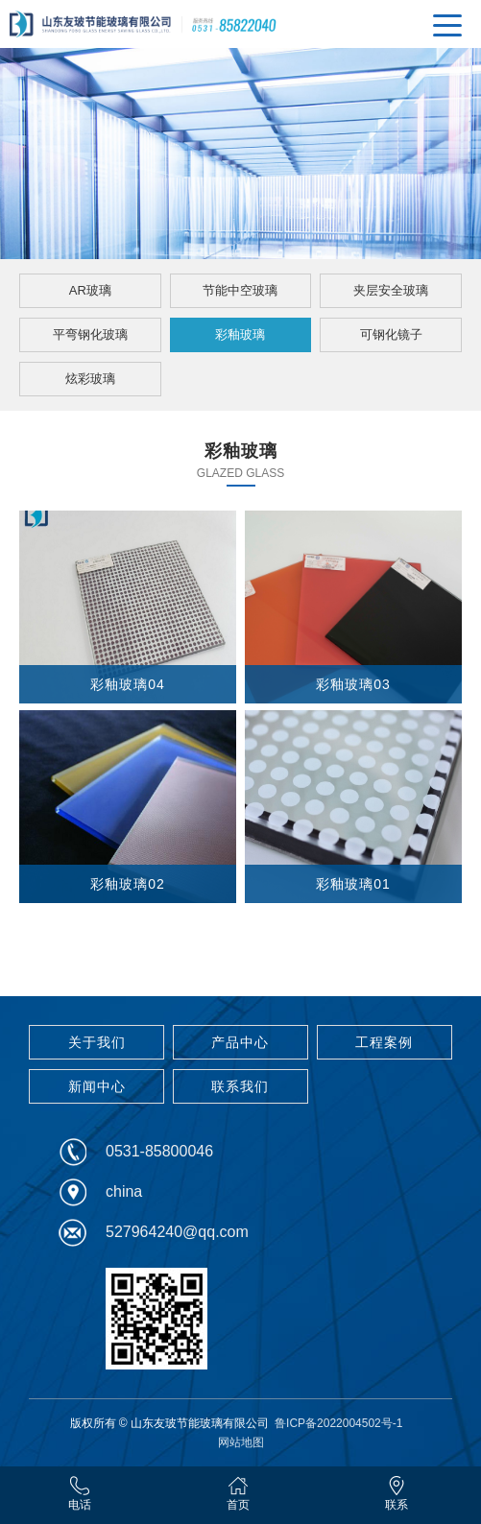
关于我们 (97, 1042)
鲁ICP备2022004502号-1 (338, 1423)
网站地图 (241, 1442)
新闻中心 (97, 1086)
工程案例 (384, 1042)
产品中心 (240, 1042)
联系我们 (240, 1086)
